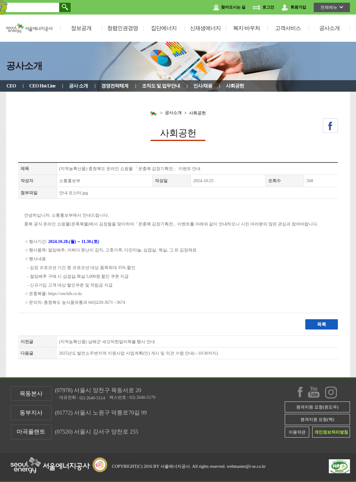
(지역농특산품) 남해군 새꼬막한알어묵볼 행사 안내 (107, 341)
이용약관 (297, 432)
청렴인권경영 (122, 28)
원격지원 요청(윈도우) (317, 407)
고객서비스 (288, 28)
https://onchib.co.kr (64, 293)
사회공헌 (235, 85)
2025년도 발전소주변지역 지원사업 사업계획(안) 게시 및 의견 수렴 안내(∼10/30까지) (138, 353)
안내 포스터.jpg (73, 192)
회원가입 (294, 7)
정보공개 (81, 28)
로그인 (263, 7)
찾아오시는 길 (229, 7)
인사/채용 (202, 85)
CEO (11, 85)
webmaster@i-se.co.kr (246, 466)
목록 (321, 324)
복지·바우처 (246, 28)
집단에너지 (164, 28)
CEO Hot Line (42, 85)
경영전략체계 (114, 85)
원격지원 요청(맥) (317, 419)
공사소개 (329, 28)
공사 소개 (78, 85)
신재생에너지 (205, 28)
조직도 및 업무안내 (161, 85)
